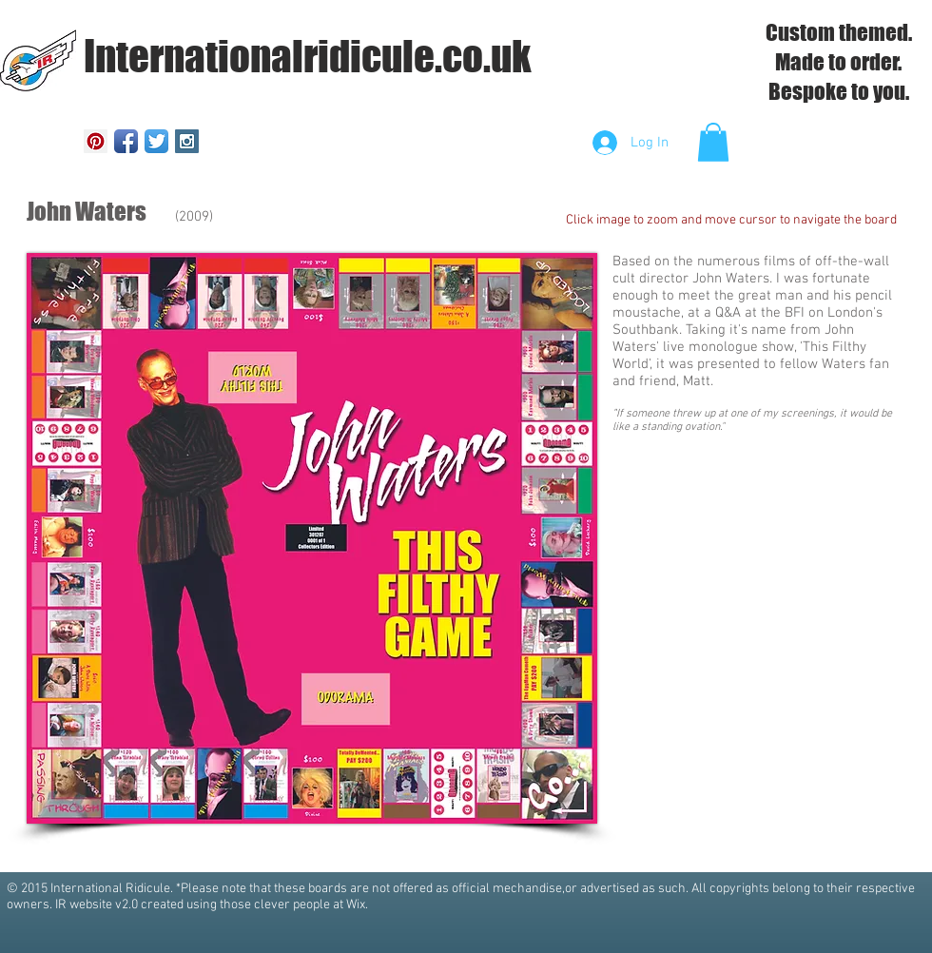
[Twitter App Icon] (156, 141)
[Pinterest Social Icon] (95, 141)
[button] (713, 142)
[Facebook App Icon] (126, 141)
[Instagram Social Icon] (187, 141)
